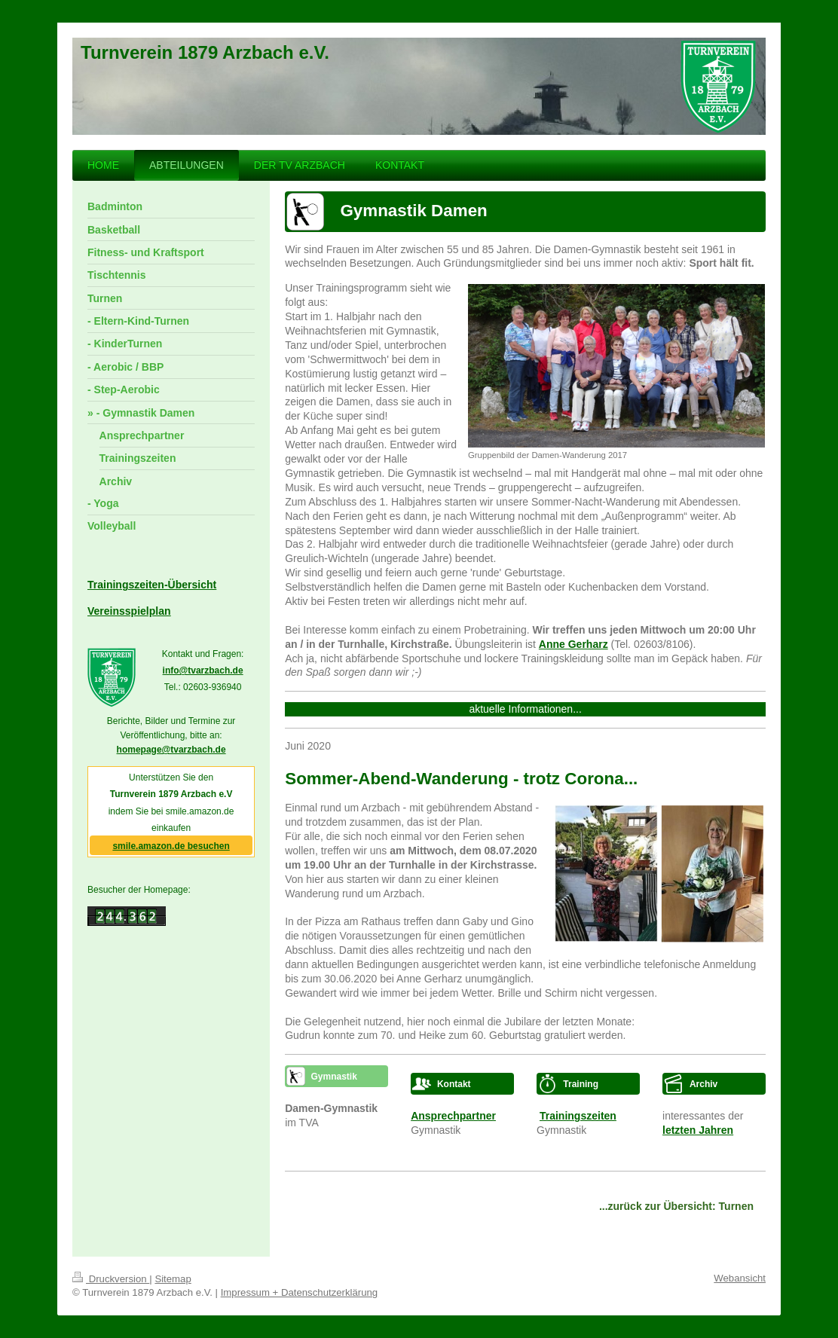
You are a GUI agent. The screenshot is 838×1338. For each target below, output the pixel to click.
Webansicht (740, 1278)
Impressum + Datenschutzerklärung (299, 1292)
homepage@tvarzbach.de (171, 749)
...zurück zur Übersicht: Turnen (676, 1206)
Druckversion (110, 1279)
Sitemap (172, 1279)
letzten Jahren (697, 1130)
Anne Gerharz (573, 644)
